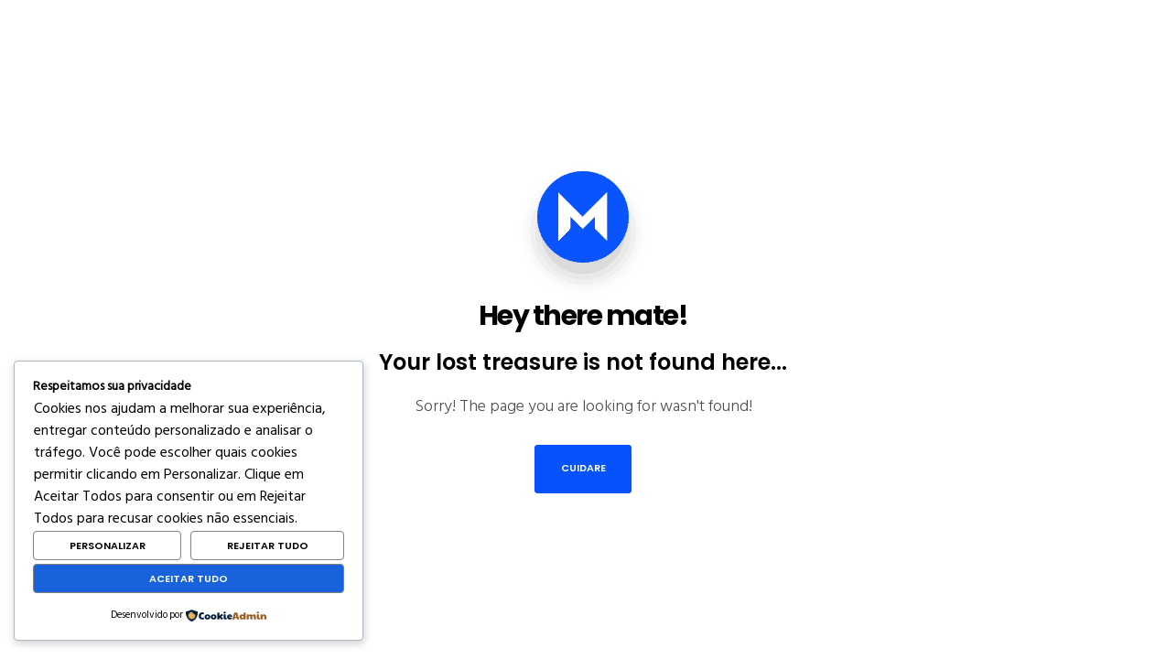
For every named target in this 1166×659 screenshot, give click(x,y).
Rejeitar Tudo (267, 545)
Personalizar (108, 545)
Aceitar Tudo (188, 578)
